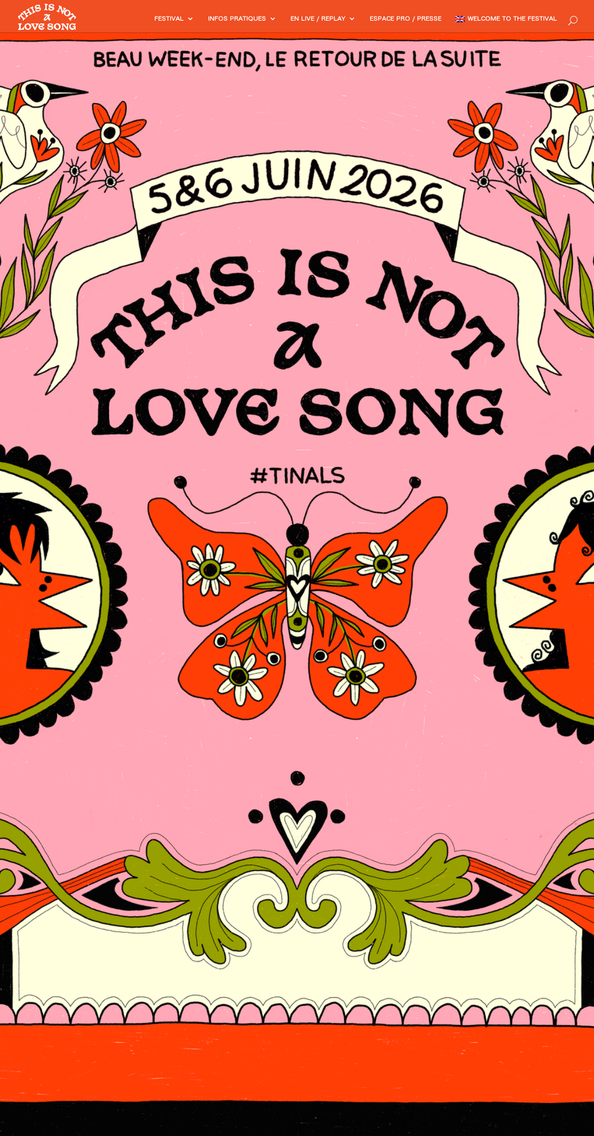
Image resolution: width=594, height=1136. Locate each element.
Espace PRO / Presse (383, 19)
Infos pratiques (195, 19)
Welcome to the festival (504, 19)
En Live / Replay (285, 19)
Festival (119, 19)
